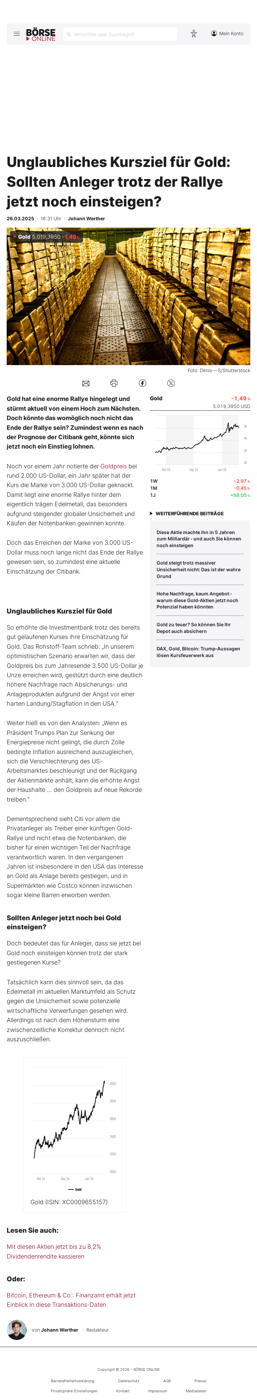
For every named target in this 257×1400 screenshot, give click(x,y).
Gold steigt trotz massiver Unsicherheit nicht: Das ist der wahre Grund (199, 569)
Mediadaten (196, 1391)
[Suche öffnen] (120, 34)
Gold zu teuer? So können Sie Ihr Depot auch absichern (194, 628)
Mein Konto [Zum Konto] (227, 33)
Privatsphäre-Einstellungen (74, 1391)
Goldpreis (113, 466)
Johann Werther (59, 1330)
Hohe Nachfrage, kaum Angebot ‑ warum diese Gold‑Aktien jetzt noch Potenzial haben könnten (197, 600)
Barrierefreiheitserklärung (72, 1381)
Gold (69, 1202)
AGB (167, 1381)
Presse (200, 1381)
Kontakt (123, 1391)
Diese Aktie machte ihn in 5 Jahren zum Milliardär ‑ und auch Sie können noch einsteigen (199, 538)
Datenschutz (129, 1381)
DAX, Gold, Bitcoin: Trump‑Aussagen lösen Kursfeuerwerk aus (198, 652)
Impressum (157, 1391)
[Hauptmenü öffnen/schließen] (16, 33)
